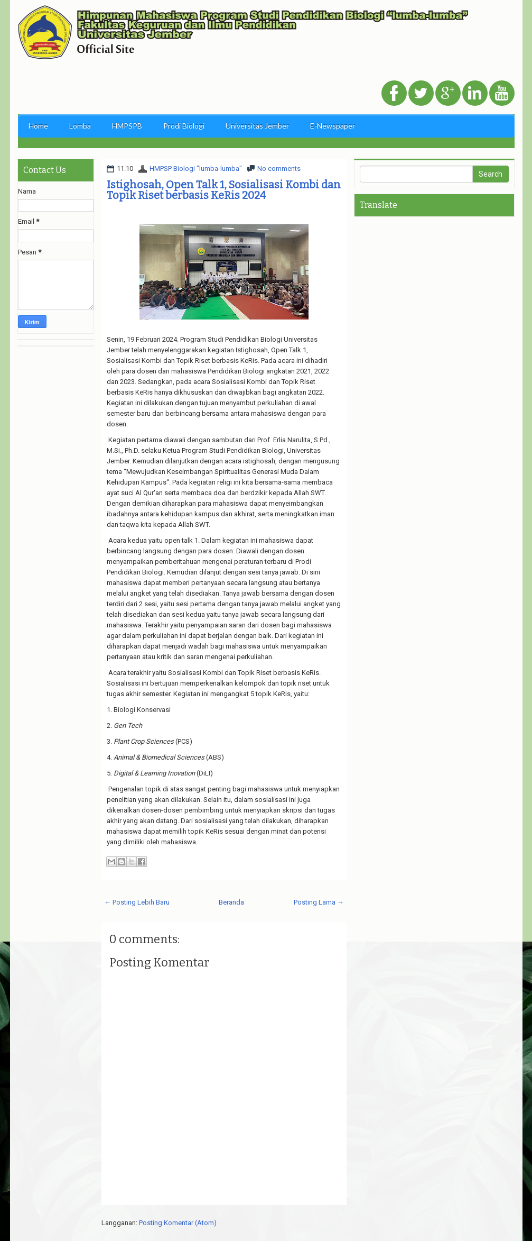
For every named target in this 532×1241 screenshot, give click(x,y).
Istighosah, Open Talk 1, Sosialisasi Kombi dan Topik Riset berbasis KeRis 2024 (224, 190)
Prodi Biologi (183, 125)
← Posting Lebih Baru (137, 902)
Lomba (80, 125)
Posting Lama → (319, 902)
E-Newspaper (332, 125)
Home (38, 125)
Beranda (231, 902)
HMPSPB (127, 125)
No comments (279, 168)
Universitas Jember (257, 125)
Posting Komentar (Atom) (178, 1223)
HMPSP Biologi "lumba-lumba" (196, 168)
